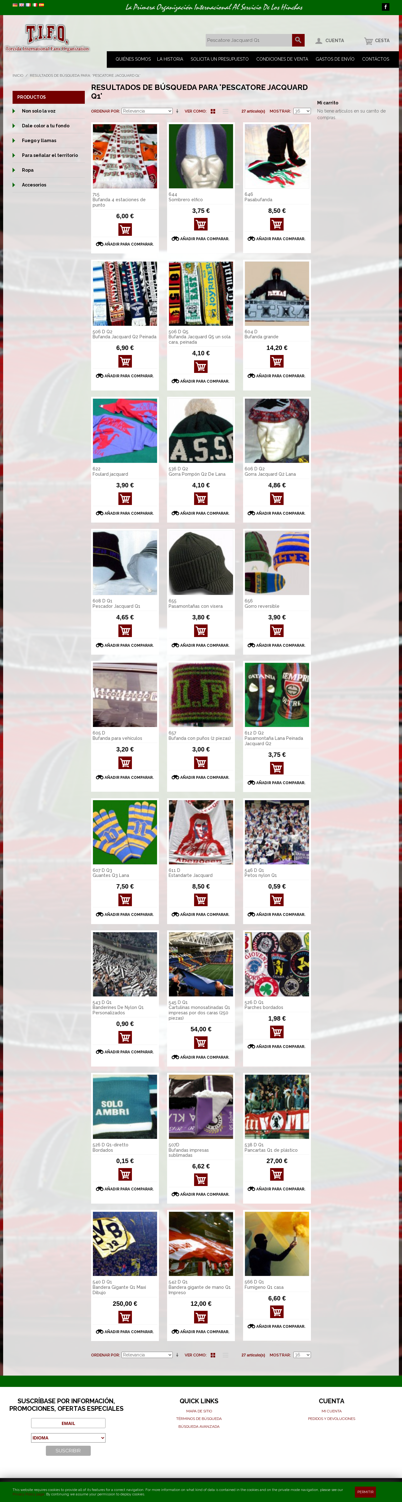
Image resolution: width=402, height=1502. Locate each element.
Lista (224, 111)
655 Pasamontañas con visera (196, 603)
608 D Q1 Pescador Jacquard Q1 (116, 603)
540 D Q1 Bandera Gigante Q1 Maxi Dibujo (119, 1287)
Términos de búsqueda (199, 1418)
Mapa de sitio (199, 1411)
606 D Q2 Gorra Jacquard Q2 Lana (270, 471)
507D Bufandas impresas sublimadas (189, 1150)
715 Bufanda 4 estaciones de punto (119, 200)
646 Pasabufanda (258, 197)
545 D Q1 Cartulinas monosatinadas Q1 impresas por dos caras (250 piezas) (199, 1010)
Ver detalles (201, 225)
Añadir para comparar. (129, 244)
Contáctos (375, 59)
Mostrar (280, 111)
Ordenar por (105, 111)
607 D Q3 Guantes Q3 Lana (111, 873)
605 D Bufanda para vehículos (117, 735)
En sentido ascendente (178, 111)
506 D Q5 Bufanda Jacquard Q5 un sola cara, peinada (200, 337)
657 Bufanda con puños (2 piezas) (200, 735)
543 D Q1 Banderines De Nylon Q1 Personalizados (118, 1008)
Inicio (18, 75)
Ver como (195, 111)
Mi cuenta (332, 1411)
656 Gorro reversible (262, 603)
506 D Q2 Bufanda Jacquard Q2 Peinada (124, 334)
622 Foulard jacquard (110, 471)
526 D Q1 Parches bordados (264, 1005)
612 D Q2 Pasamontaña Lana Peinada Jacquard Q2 (274, 738)
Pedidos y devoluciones (331, 1418)
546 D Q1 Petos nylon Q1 (261, 873)
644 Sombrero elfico (186, 197)
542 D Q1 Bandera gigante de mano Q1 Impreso (200, 1287)
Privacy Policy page (28, 1494)
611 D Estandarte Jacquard (191, 873)
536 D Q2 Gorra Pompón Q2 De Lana (197, 471)
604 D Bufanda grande (262, 334)
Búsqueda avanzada (199, 1426)
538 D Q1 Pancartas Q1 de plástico (271, 1147)
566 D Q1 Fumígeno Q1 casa (264, 1284)
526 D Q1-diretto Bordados (110, 1147)
